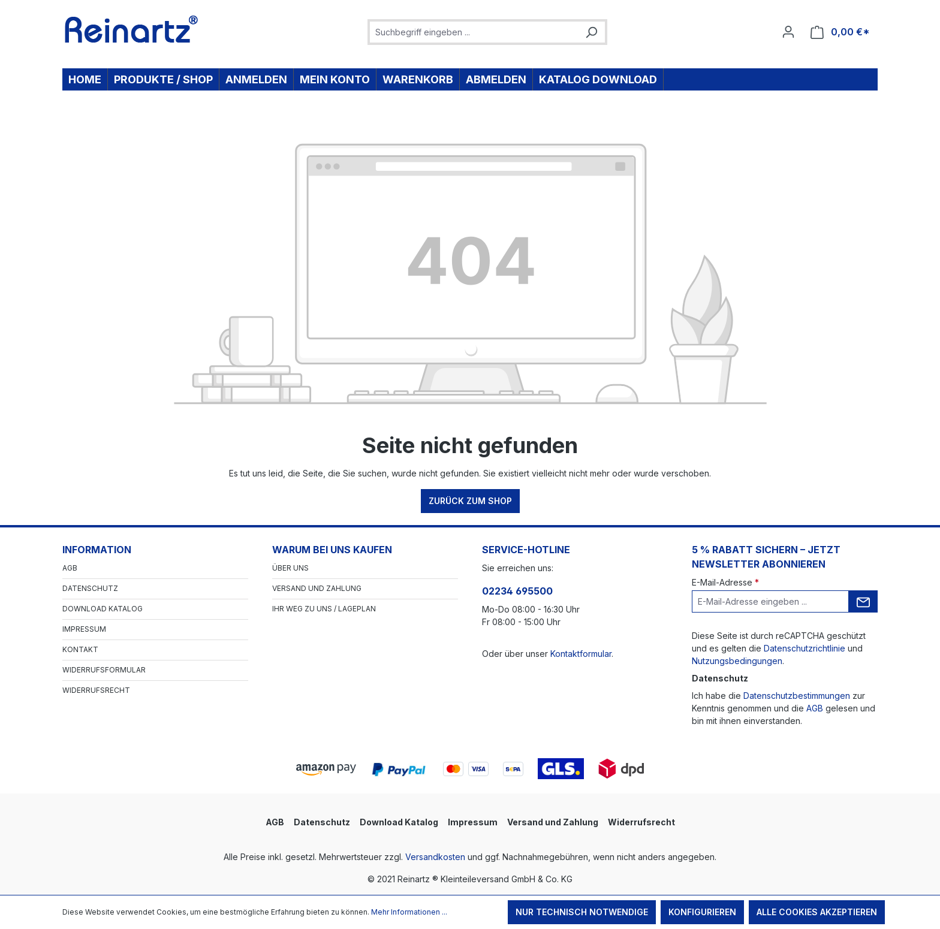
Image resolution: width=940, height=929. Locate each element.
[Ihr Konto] (788, 32)
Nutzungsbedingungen (737, 661)
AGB (69, 567)
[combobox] (474, 32)
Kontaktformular (580, 654)
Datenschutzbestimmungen (796, 695)
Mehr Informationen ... (409, 911)
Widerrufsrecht (96, 690)
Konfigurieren (702, 912)
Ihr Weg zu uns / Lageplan (324, 608)
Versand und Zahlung (316, 588)
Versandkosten (435, 857)
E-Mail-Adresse (725, 582)
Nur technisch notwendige (582, 912)
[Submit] (863, 601)
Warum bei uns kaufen (332, 550)
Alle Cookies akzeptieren (817, 912)
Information (96, 550)
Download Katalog (102, 608)
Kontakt (80, 649)
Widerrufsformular (104, 669)
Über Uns (290, 567)
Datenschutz (90, 588)
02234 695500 (517, 591)
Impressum (84, 629)
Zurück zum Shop (470, 501)
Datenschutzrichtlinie (804, 648)
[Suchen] (591, 32)
